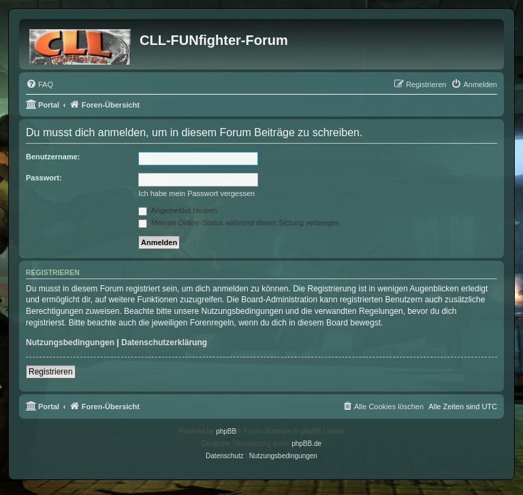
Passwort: (44, 178)
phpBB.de (306, 443)
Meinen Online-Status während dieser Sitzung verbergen (238, 223)
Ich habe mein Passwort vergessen (196, 193)
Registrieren (51, 372)
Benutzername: (53, 157)
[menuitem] (39, 84)
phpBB (226, 431)
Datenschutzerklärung (164, 342)
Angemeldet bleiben (177, 210)
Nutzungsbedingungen (70, 342)
